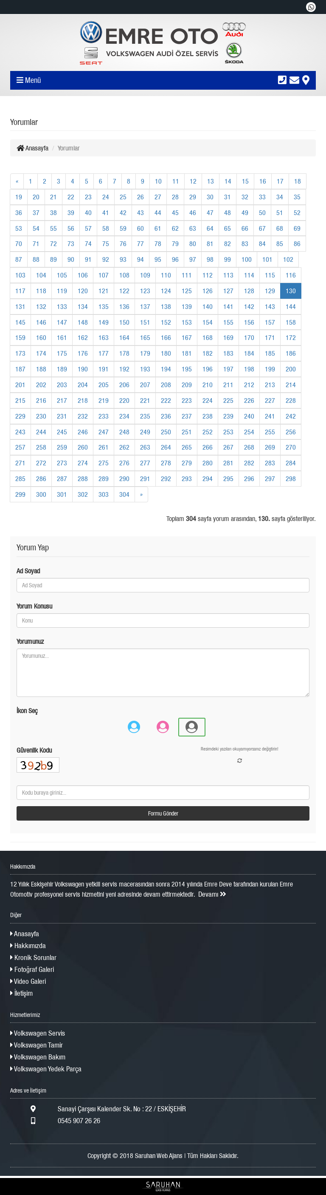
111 (187, 275)
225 (228, 400)
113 (228, 275)
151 (145, 322)
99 (227, 259)
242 (291, 416)
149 (103, 322)
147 (62, 322)
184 (249, 353)
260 (83, 447)
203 (62, 384)
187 (20, 369)
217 (62, 400)
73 (70, 243)
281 (228, 463)
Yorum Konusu (34, 606)
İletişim (21, 993)
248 (124, 432)
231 (62, 416)
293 (187, 478)
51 (279, 212)
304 (124, 494)
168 (207, 337)
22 (70, 197)
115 (270, 275)
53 (18, 228)
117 (20, 291)
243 (20, 432)
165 (145, 337)
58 (105, 228)
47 (210, 212)
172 (291, 337)
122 (124, 291)
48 (227, 212)
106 (83, 275)
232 (83, 416)
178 (124, 353)
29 (192, 197)
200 (291, 369)
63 (192, 228)
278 (166, 463)
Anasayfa (32, 148)
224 (207, 400)
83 (245, 243)
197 (228, 369)
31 (227, 197)
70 (18, 243)
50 (262, 212)
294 (207, 478)
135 (103, 306)
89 (53, 259)
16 (262, 181)
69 (297, 228)
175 (62, 353)
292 (166, 478)
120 (83, 291)
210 (207, 384)
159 (20, 337)
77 (140, 243)
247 (103, 432)
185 (270, 353)
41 (105, 212)
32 (245, 197)
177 (103, 353)
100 (247, 259)
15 (245, 181)
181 (187, 353)
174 (41, 353)
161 (62, 337)
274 (83, 463)
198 (249, 369)
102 (288, 259)
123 (145, 291)
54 (36, 228)
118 (41, 291)
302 (83, 494)
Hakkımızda (28, 945)
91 (88, 259)
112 (207, 275)
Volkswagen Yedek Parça (46, 1069)
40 (88, 212)
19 (18, 197)
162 (83, 337)
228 (291, 400)
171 (270, 337)
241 (270, 416)
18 (297, 181)
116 (291, 275)
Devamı (212, 894)
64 (210, 228)
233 (103, 416)
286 (41, 478)
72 (53, 243)
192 (124, 369)
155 (228, 322)
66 (245, 228)
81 (210, 243)
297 (270, 478)
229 (20, 416)
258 (41, 447)
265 (187, 447)
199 (270, 369)
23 (88, 197)
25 (123, 197)
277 (145, 463)
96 (175, 259)
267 (228, 447)
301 (62, 494)
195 (187, 369)
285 (20, 478)
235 (145, 416)
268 (249, 447)
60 (140, 228)
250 (166, 432)
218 (83, 400)
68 (279, 228)
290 (124, 478)
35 (297, 197)
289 (103, 478)
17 (280, 181)
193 (145, 369)
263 (145, 447)
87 (18, 259)
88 (36, 259)
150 (124, 322)
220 (124, 400)
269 (270, 447)
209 (187, 384)
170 (249, 337)
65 (227, 228)
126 (207, 291)
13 (210, 181)
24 (105, 197)
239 (228, 416)
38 (53, 212)
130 (291, 291)
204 (83, 384)
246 (83, 432)
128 (249, 291)
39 (70, 212)
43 (140, 212)
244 (41, 432)
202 (41, 384)
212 (249, 384)
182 (207, 353)
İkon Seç (27, 710)
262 (124, 447)
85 (279, 243)
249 (145, 432)
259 (62, 447)
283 (270, 463)
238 (207, 416)
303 (103, 494)
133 (62, 306)
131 (20, 306)
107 (103, 275)
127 (228, 291)
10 (158, 181)
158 (291, 322)
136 (124, 306)
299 (20, 494)
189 (62, 369)
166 (166, 337)
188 (41, 369)
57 (88, 228)
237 (187, 416)
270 (291, 447)
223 (187, 400)
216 (41, 400)
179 (145, 353)
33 (262, 197)
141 (228, 306)
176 (83, 353)
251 (187, 432)
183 (228, 353)
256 (291, 432)
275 (103, 463)
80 (192, 243)
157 (270, 322)
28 (175, 197)
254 (249, 432)
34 (279, 197)
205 (103, 384)
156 (249, 322)
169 (228, 337)
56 (70, 228)
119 (62, 291)
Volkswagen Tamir (36, 1045)
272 (41, 463)
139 (187, 306)
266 (207, 447)
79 (175, 243)
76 (123, 243)
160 (41, 337)
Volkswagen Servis (37, 1033)
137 (145, 306)
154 (207, 322)
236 (166, 416)
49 (245, 212)
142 (249, 306)
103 (20, 275)
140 (207, 306)
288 (83, 478)
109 (145, 275)
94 (140, 259)
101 (267, 259)
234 (124, 416)
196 (207, 369)
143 (270, 306)
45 (175, 212)
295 (228, 478)
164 (124, 337)
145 (20, 322)
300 (41, 494)
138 (166, 306)
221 (145, 400)
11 (175, 181)
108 (124, 275)
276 (124, 463)
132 (41, 306)
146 (41, 322)
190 (83, 369)
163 (103, 337)
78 (158, 243)
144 (291, 306)
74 (88, 243)
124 (166, 291)
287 (62, 478)
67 (262, 228)
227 (270, 400)
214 (291, 384)
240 (249, 416)
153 (187, 322)
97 (192, 259)
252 (207, 432)
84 (262, 243)
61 (158, 228)
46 (192, 212)
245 (62, 432)
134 (83, 306)
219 (103, 400)
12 (193, 181)
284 (291, 463)
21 (53, 197)
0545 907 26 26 (55, 1120)
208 (166, 384)
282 (249, 463)
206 (124, 384)
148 (83, 322)
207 (145, 384)
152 (166, 322)
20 (36, 197)
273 (62, 463)
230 (41, 416)
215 (20, 400)
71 (36, 243)
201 (20, 384)
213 (270, 384)
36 (18, 212)
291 (145, 478)
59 (123, 228)
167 (187, 337)
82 (227, 243)
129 (270, 291)
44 (158, 212)
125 (187, 291)
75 (105, 243)
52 (297, 212)
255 (270, 432)
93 (123, 259)
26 (140, 197)
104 (41, 275)
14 (228, 181)
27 (158, 197)
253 (228, 432)
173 (20, 353)
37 (36, 212)
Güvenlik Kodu (34, 750)
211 (228, 384)
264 (166, 447)
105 (62, 275)
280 (207, 463)
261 (103, 447)
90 (70, 259)
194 (166, 369)
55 (53, 228)
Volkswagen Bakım (37, 1057)
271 (20, 463)
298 (291, 478)
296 (249, 478)
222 (166, 400)
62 (175, 228)
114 (249, 275)
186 (291, 353)
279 (187, 463)
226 (249, 400)
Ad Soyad (28, 571)
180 (166, 353)
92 (105, 259)
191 (103, 369)
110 (166, 275)
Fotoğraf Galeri (32, 969)
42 (123, 212)
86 (297, 243)
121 (103, 291)
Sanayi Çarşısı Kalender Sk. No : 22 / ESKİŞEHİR (98, 1108)
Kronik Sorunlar (33, 957)
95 (158, 259)
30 (210, 197)
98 (210, 259)
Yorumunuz (30, 641)
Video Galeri (28, 981)
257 (20, 447)
